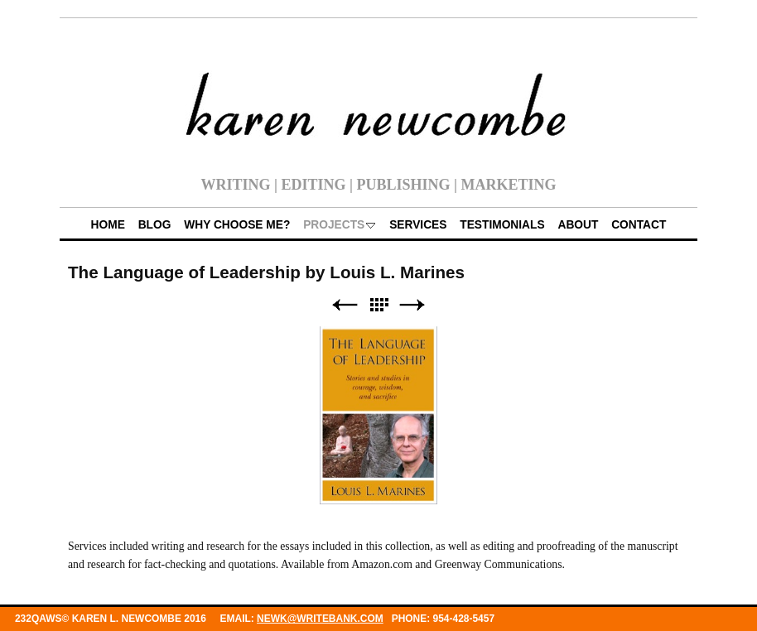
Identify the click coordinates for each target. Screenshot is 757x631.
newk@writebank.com (320, 618)
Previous (344, 305)
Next (412, 305)
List (378, 305)
